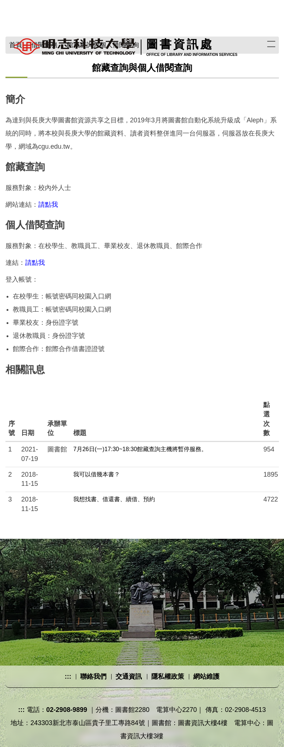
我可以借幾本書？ (96, 474)
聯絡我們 (93, 676)
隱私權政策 (167, 676)
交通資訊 (129, 676)
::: (68, 676)
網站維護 (206, 676)
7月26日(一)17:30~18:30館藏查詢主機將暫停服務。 (140, 449)
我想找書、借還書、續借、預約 (114, 499)
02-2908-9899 (66, 709)
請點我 (48, 204)
